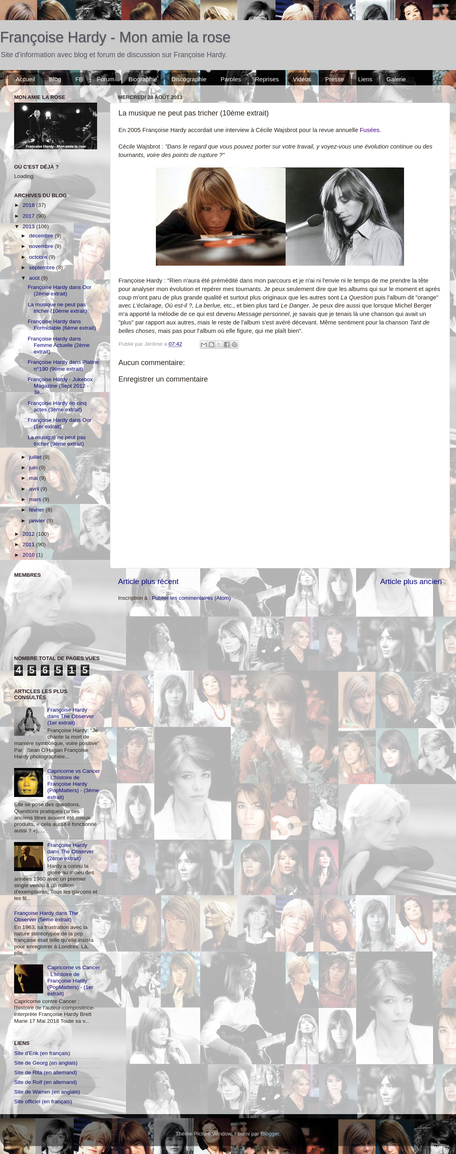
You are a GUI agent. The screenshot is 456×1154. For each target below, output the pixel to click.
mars (36, 499)
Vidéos (302, 79)
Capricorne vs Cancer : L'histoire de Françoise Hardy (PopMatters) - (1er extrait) (73, 980)
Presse (334, 79)
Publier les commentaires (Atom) (191, 598)
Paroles (230, 79)
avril (35, 489)
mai (34, 478)
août (35, 278)
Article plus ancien (411, 581)
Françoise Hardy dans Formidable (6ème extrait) (62, 324)
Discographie (189, 79)
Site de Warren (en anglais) (47, 1092)
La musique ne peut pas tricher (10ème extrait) (57, 307)
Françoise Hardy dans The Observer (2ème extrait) (70, 851)
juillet (36, 457)
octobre (39, 257)
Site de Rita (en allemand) (45, 1072)
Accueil (25, 79)
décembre (42, 236)
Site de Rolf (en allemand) (45, 1082)
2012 (29, 534)
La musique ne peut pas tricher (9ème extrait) (57, 440)
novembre (42, 246)
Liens (365, 79)
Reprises (267, 79)
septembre (42, 267)
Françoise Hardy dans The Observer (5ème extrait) (46, 916)
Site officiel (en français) (43, 1101)
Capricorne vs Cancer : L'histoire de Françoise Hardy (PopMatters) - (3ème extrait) (73, 784)
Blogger (270, 1134)
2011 (29, 544)
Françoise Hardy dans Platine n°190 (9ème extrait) (63, 365)
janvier (38, 521)
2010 (29, 555)
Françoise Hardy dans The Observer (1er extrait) (70, 716)
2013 (29, 226)
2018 (29, 205)
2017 (29, 216)
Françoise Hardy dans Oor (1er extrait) (59, 423)
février (37, 510)
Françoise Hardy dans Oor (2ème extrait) (59, 290)
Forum (105, 79)
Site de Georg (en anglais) (46, 1063)
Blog (55, 79)
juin (34, 467)
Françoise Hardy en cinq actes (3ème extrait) (57, 406)
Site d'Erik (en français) (42, 1053)
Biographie (143, 79)
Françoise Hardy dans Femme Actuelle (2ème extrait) (59, 345)
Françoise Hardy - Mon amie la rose (115, 37)
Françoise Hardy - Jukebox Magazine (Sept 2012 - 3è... (60, 385)
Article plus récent (148, 581)
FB (79, 79)
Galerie (396, 79)
